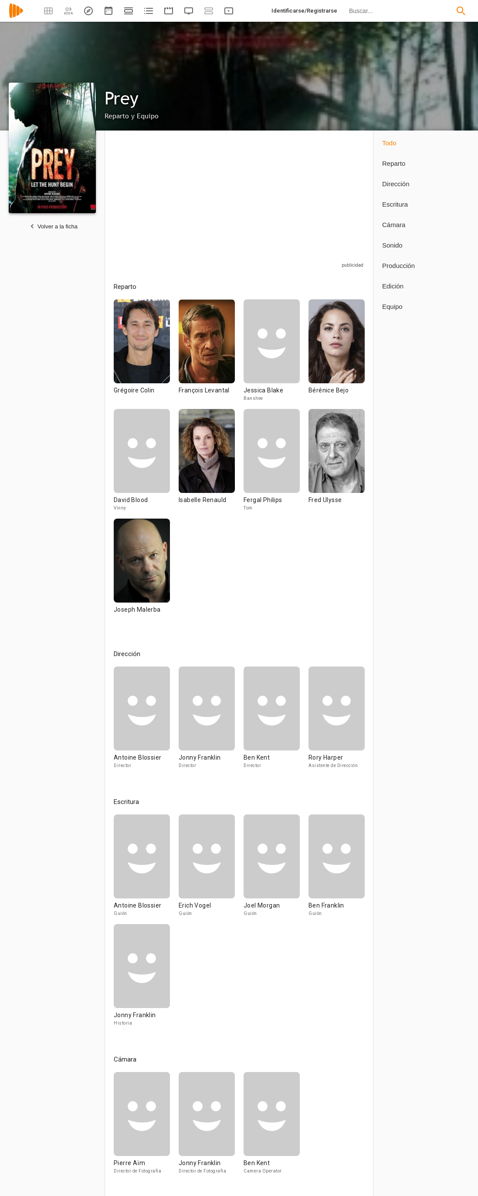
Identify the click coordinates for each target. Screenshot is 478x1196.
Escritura (395, 204)
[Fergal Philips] (276, 464)
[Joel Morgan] (276, 869)
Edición (392, 286)
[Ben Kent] (276, 721)
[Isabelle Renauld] (211, 464)
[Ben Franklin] (336, 869)
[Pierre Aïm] (146, 1127)
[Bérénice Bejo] (336, 354)
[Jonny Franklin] (211, 721)
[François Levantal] (211, 354)
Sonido (392, 245)
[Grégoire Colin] (146, 354)
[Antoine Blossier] (146, 721)
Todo (389, 143)
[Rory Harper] (336, 721)
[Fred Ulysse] (336, 464)
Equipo (392, 306)
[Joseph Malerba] (142, 573)
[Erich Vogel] (211, 869)
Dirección (396, 184)
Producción (398, 265)
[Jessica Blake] (276, 354)
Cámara (393, 224)
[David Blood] (146, 464)
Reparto (393, 163)
